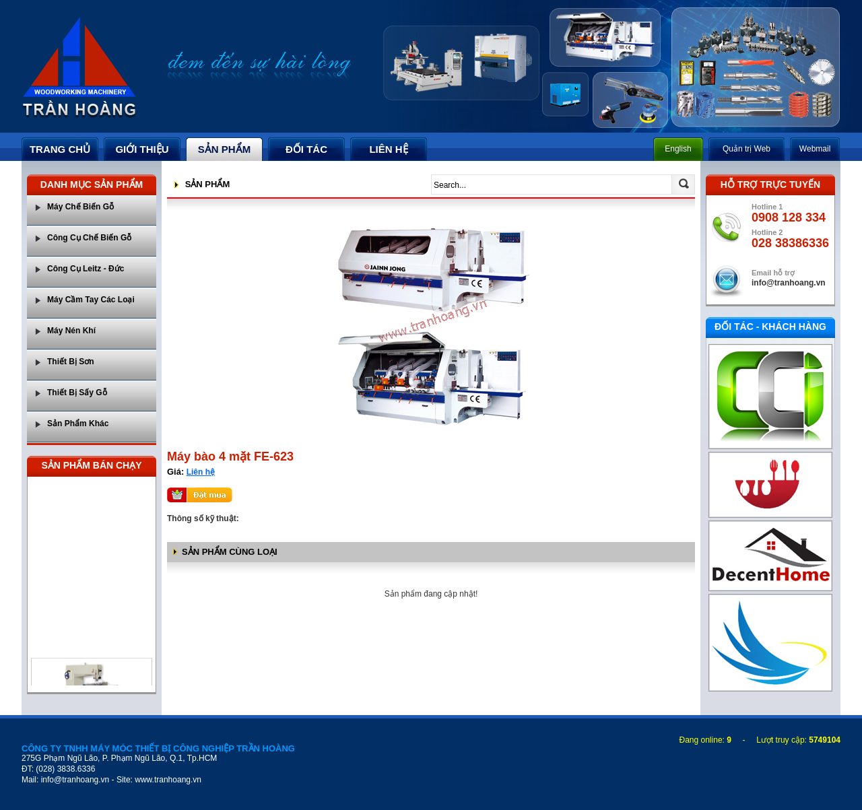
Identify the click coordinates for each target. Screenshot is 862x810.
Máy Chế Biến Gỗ (80, 206)
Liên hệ (201, 472)
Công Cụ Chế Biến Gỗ (89, 237)
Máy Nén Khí (71, 330)
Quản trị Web (746, 149)
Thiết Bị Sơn (70, 361)
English (678, 149)
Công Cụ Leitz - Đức (85, 268)
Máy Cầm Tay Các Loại (91, 299)
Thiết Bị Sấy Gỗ (77, 392)
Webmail (814, 149)
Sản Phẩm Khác (77, 423)
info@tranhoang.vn (789, 283)
